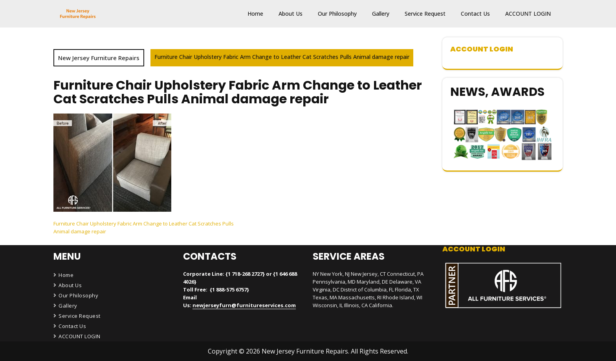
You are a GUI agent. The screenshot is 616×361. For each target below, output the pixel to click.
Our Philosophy (337, 13)
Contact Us (475, 13)
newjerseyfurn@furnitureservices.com (244, 305)
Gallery (380, 13)
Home (255, 13)
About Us (290, 13)
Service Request (425, 13)
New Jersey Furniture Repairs (98, 58)
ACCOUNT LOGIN (528, 13)
